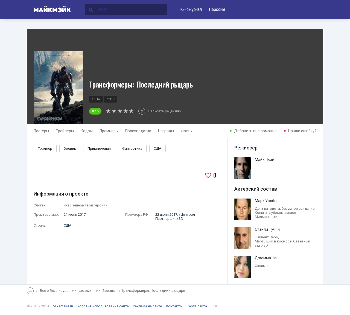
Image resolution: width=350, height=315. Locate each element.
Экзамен (262, 266)
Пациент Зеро (266, 237)
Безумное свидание (298, 208)
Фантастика (132, 148)
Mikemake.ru (63, 306)
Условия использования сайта (103, 306)
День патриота (267, 208)
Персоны (217, 9)
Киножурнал (191, 9)
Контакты (174, 306)
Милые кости (266, 217)
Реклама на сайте (147, 306)
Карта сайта (197, 306)
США (157, 148)
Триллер (45, 148)
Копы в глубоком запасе (275, 213)
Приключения (99, 148)
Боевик (70, 148)
